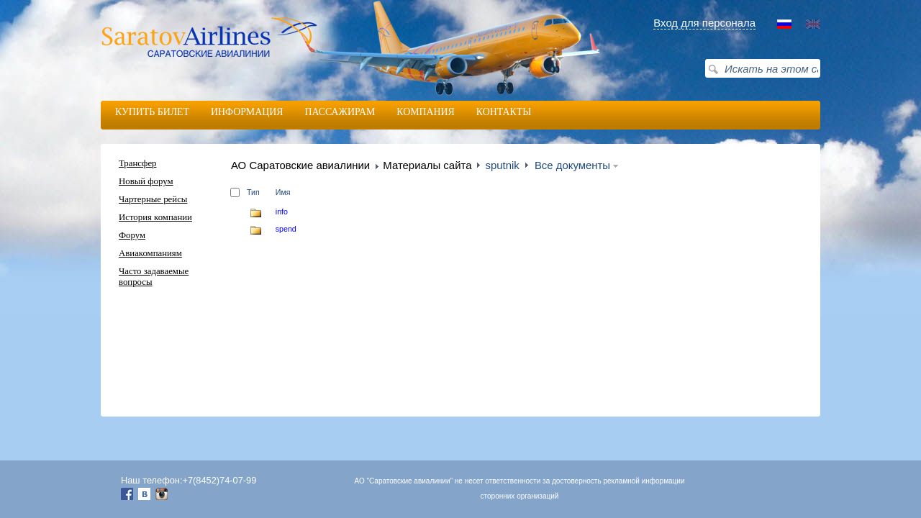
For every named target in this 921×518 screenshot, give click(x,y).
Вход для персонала (704, 23)
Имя (283, 192)
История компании (155, 217)
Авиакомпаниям (150, 253)
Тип (253, 192)
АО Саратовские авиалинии (300, 165)
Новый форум (146, 181)
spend (286, 228)
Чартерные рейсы (153, 199)
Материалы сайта (427, 165)
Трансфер (137, 163)
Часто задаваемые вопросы (154, 276)
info (282, 211)
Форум (132, 235)
